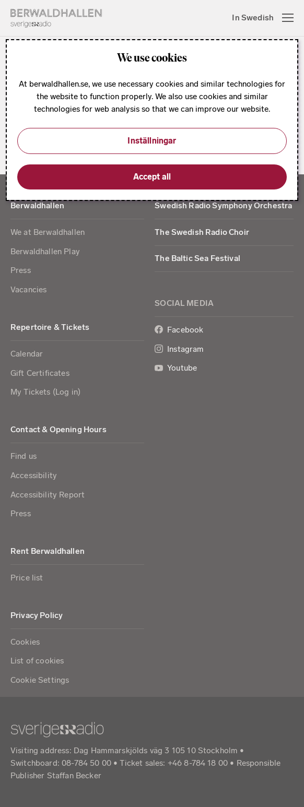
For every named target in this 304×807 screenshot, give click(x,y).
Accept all (152, 177)
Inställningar (151, 141)
